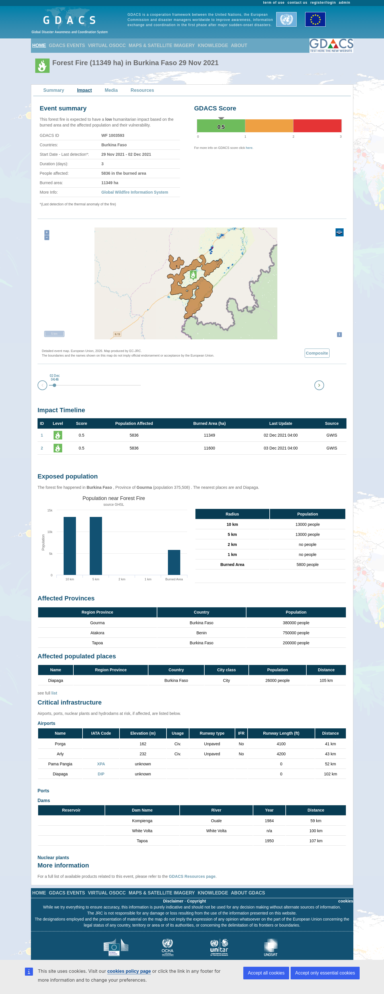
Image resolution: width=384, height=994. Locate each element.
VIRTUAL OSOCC (107, 45)
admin (344, 3)
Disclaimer (173, 892)
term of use (274, 3)
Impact (84, 90)
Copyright (196, 892)
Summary (53, 90)
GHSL (119, 505)
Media (111, 90)
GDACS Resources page (192, 867)
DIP (101, 774)
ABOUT (239, 45)
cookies (345, 892)
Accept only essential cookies (325, 972)
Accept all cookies (266, 972)
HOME (39, 45)
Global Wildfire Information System (134, 192)
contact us (297, 3)
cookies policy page (129, 971)
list (54, 693)
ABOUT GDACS (248, 884)
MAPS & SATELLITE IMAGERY (162, 45)
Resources (142, 90)
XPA (101, 764)
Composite (317, 353)
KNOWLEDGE (213, 45)
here (249, 147)
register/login (323, 3)
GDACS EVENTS (67, 45)
